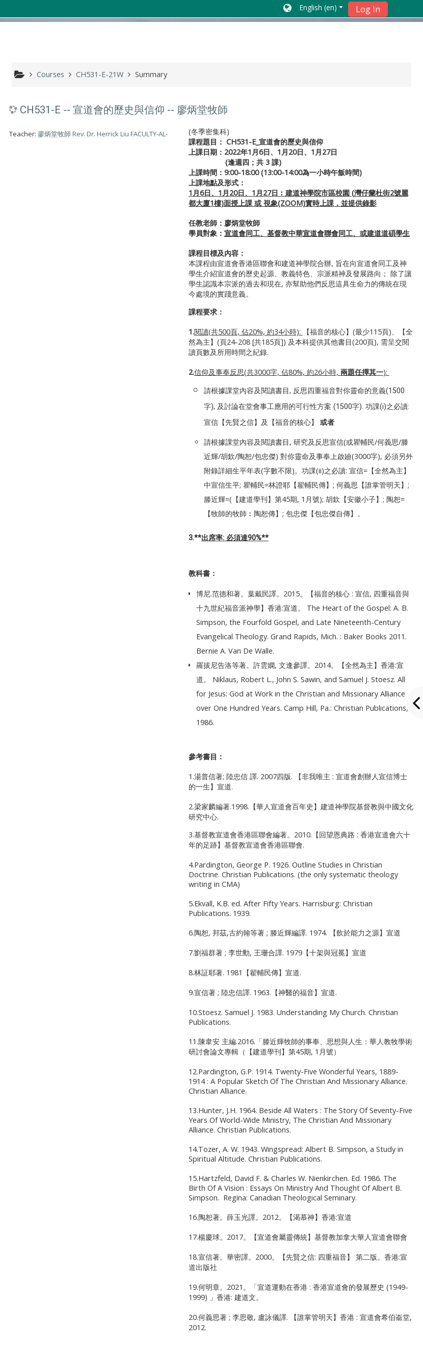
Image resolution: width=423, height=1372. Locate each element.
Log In (368, 9)
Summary (151, 74)
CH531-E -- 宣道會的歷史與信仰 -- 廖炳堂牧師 (124, 110)
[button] (313, 9)
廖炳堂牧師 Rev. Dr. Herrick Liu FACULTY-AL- (103, 133)
